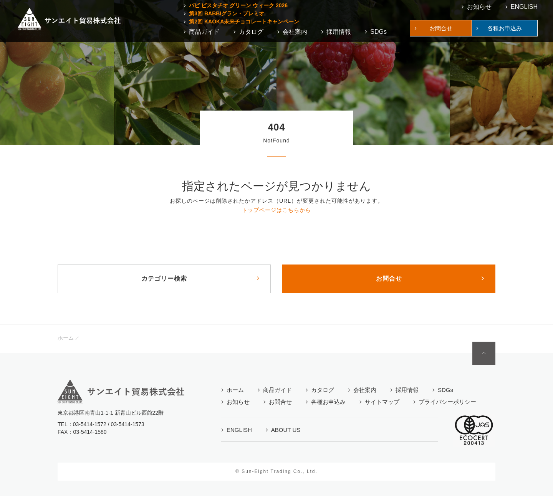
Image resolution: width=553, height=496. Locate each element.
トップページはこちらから (276, 210)
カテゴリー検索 (164, 278)
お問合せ (389, 278)
